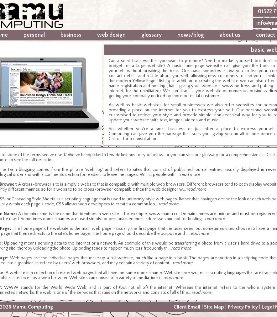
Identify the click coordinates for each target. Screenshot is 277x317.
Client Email (187, 307)
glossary (151, 35)
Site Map (214, 307)
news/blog (190, 35)
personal (34, 35)
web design (111, 35)
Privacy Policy (243, 307)
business (70, 35)
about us (230, 35)
